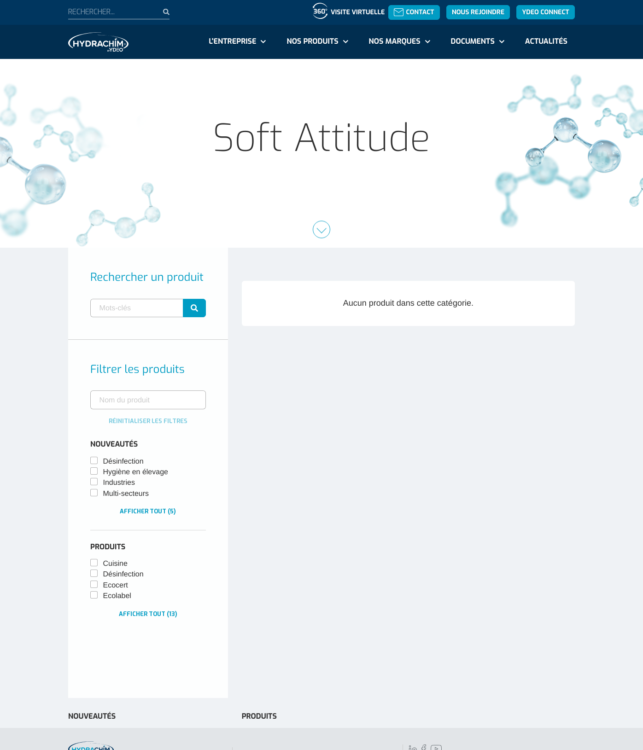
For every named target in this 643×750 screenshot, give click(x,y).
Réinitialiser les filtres (148, 421)
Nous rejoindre (478, 12)
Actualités (546, 42)
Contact (414, 12)
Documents (473, 42)
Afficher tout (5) (148, 511)
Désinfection (123, 461)
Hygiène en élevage (135, 472)
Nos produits (312, 42)
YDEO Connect (545, 12)
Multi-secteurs (126, 494)
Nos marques (394, 42)
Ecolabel (117, 596)
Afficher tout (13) (148, 614)
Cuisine (115, 564)
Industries (119, 483)
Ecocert (115, 585)
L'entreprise (232, 42)
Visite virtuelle (358, 12)
